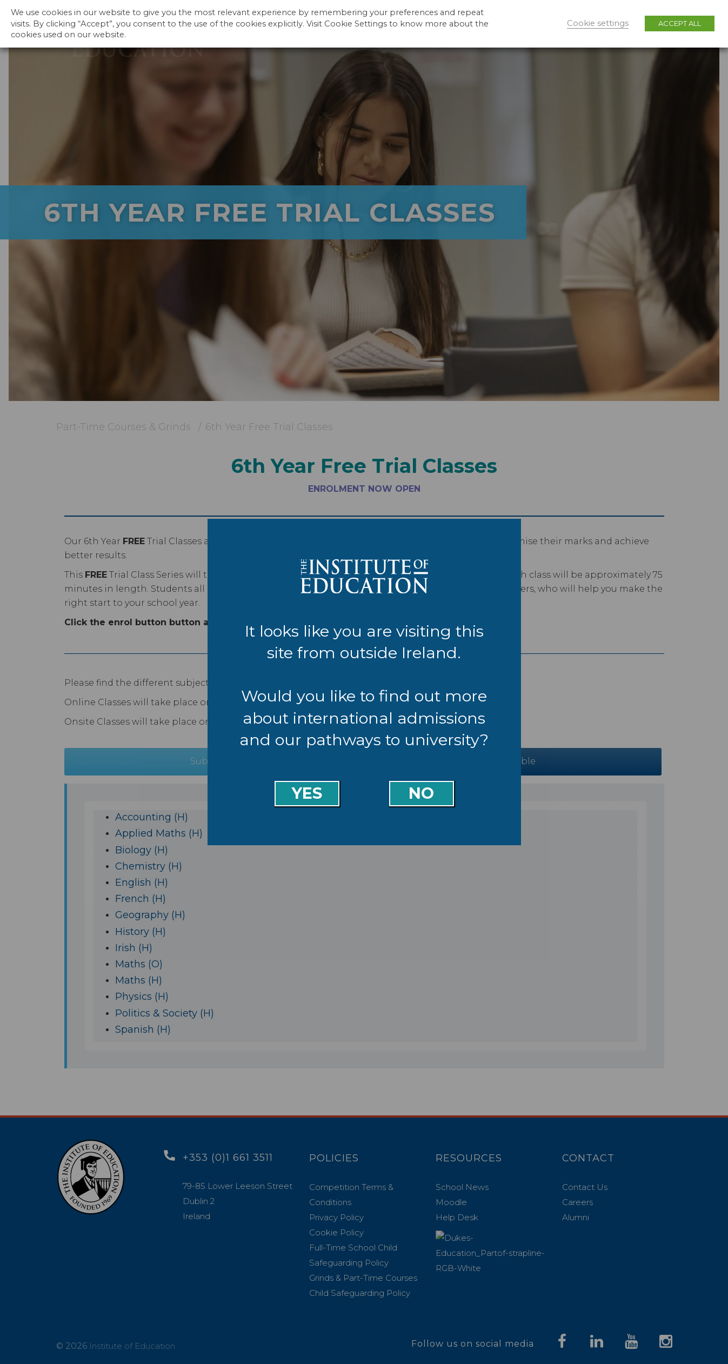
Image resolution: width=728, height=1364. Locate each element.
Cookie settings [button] (598, 23)
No (421, 793)
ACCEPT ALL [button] (679, 23)
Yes (307, 793)
